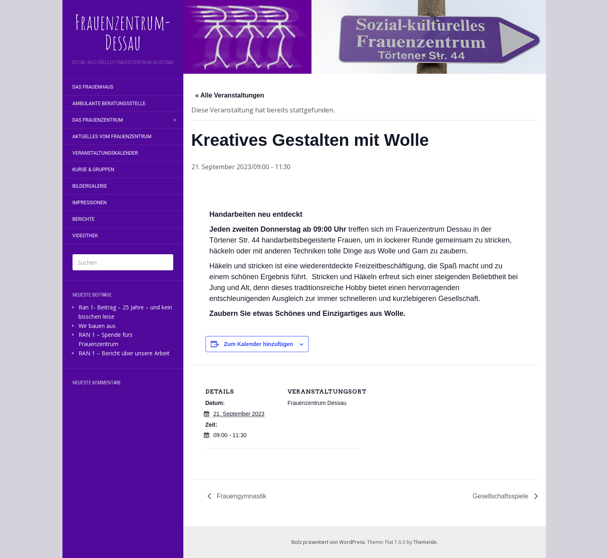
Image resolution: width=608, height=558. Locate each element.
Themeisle (425, 542)
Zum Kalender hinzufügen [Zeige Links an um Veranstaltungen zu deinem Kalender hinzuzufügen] (258, 344)
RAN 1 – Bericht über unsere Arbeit (124, 353)
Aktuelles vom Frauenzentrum (112, 136)
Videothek (85, 236)
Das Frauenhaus (93, 87)
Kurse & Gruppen (93, 169)
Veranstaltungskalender (105, 153)
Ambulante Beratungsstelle (109, 103)
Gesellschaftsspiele (501, 496)
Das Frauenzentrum (98, 120)
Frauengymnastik (240, 496)
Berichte (84, 219)
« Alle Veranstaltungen (229, 95)
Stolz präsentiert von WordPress (328, 542)
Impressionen (90, 202)
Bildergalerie (90, 186)
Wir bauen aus (97, 326)
